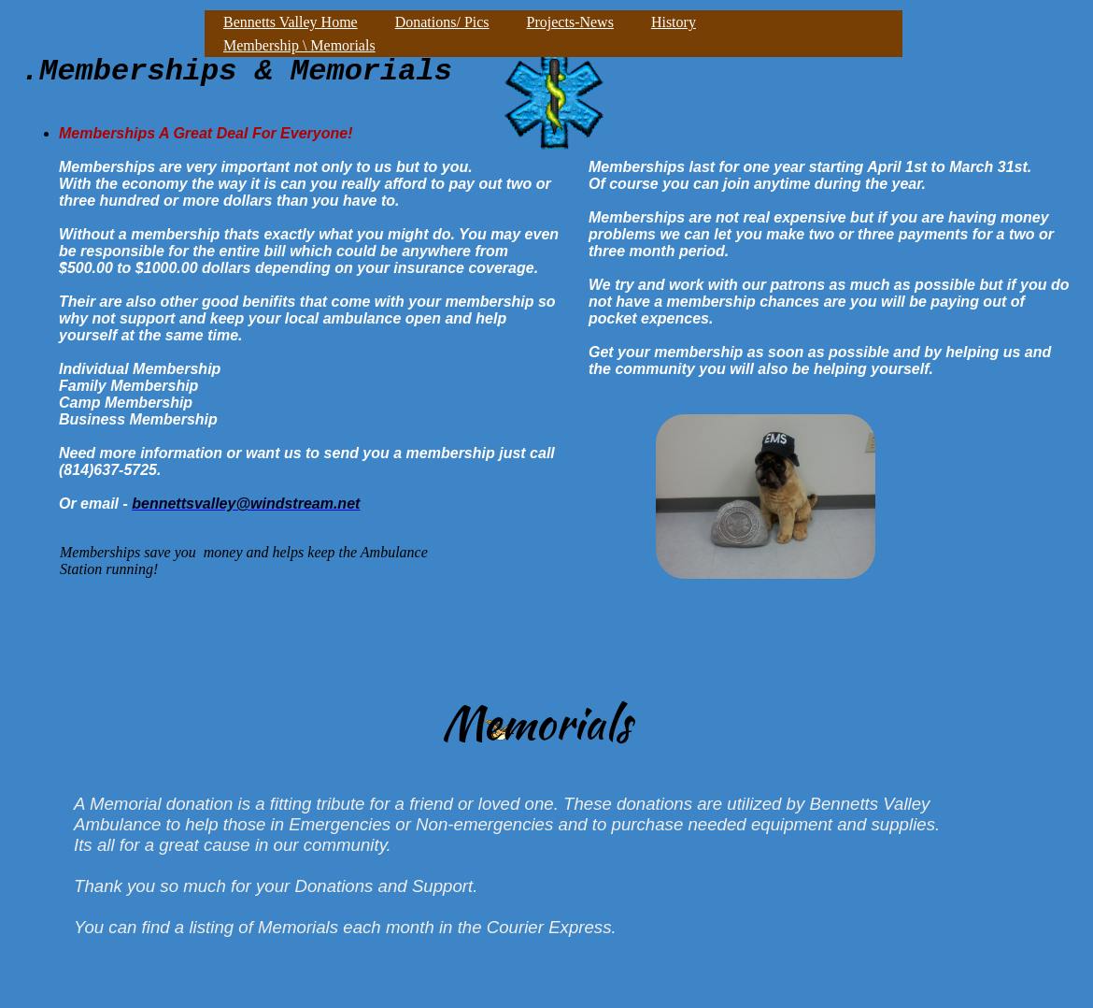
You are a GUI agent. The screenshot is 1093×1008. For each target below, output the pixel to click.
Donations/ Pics (442, 22)
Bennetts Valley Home (290, 22)
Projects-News (570, 22)
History (673, 22)
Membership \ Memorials (299, 45)
